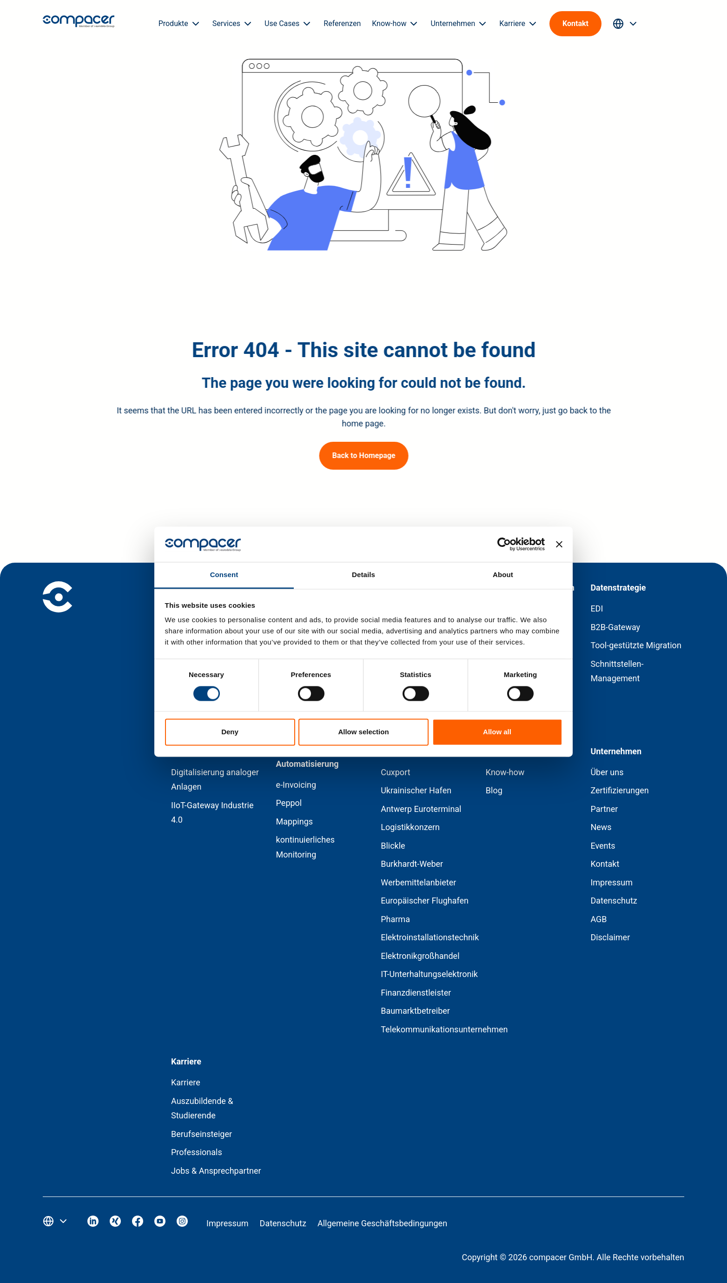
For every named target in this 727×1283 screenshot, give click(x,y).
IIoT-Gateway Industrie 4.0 (212, 812)
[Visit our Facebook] (137, 1224)
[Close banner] (559, 544)
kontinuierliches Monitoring (305, 847)
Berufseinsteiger (201, 1134)
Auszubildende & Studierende (202, 1108)
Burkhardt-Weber (412, 864)
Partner (604, 809)
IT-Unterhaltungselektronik (429, 974)
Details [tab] (363, 575)
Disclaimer (610, 937)
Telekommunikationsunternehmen (444, 1029)
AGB (598, 919)
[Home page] (79, 23)
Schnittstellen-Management (616, 671)
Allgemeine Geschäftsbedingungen (382, 1223)
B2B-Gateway (615, 627)
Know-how (505, 772)
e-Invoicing (296, 785)
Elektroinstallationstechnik (430, 937)
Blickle (393, 846)
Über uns (606, 772)
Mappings (294, 821)
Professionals (196, 1152)
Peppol (289, 803)
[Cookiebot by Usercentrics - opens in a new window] (504, 544)
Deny (229, 732)
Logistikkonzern (410, 827)
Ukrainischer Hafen (416, 790)
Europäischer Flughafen (425, 900)
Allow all (497, 732)
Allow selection (363, 732)
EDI (596, 608)
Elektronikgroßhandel (420, 956)
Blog (494, 790)
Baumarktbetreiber (415, 1011)
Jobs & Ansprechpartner (216, 1171)
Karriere (185, 1082)
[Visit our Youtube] (159, 1224)
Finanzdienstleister (416, 992)
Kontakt (604, 864)
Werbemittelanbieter (418, 882)
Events (602, 846)
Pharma (395, 919)
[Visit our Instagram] (182, 1224)
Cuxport (395, 772)
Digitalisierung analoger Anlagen (215, 779)
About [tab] (503, 575)
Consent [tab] (224, 575)
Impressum (611, 882)
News (600, 827)
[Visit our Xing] (115, 1224)
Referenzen (342, 23)
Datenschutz (613, 900)
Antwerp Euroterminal (421, 809)
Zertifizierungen (619, 790)
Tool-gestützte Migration (635, 645)
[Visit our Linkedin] (93, 1224)
